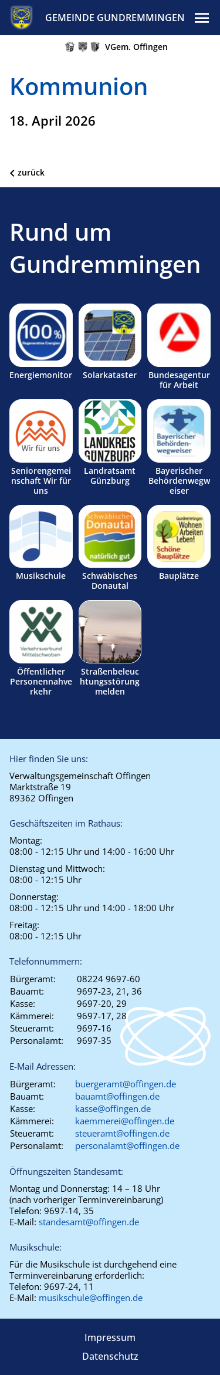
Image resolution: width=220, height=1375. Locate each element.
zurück (31, 172)
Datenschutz (110, 1356)
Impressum (110, 1337)
